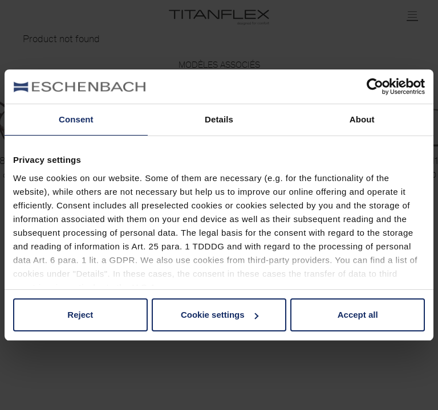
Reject (80, 314)
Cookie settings (219, 314)
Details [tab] (219, 119)
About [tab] (362, 119)
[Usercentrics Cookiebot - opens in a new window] (375, 86)
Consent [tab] (76, 119)
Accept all (358, 314)
